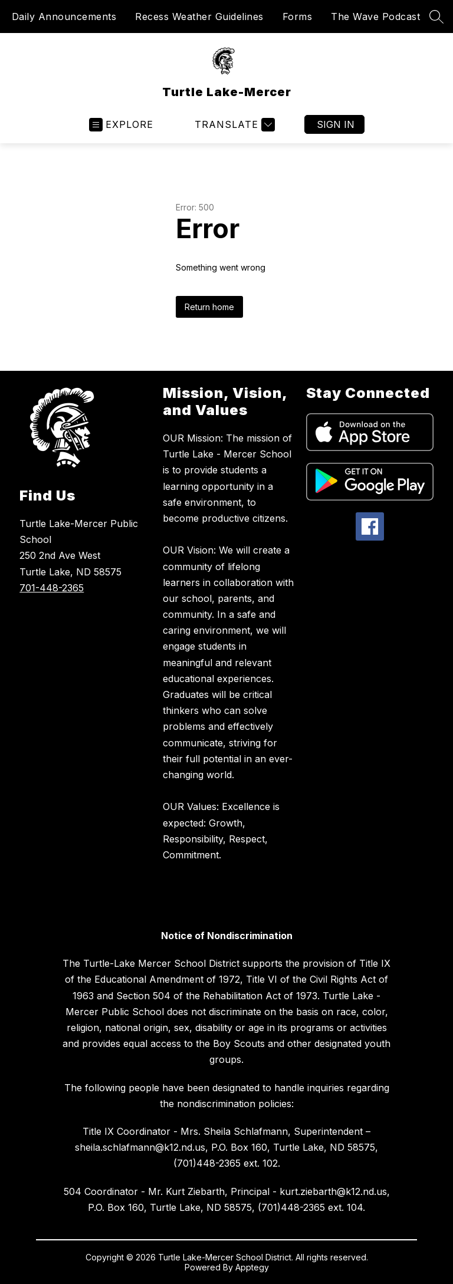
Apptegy (252, 1267)
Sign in (335, 124)
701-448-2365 (51, 588)
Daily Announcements (64, 16)
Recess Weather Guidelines (199, 16)
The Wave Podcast (375, 16)
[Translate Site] (233, 124)
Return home (209, 307)
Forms (298, 16)
